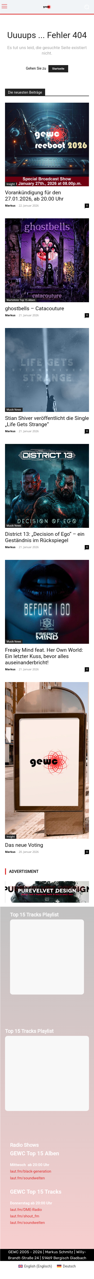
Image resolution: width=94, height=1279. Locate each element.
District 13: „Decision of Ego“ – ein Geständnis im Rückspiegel (44, 537)
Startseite (58, 68)
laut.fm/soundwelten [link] (27, 1178)
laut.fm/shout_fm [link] (24, 1216)
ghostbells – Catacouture (34, 308)
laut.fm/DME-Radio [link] (26, 1209)
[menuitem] (35, 1266)
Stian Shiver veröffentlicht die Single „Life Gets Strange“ (47, 421)
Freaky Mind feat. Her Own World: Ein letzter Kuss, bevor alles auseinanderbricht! (44, 656)
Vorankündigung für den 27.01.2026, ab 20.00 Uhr (34, 196)
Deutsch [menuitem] (69, 1266)
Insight (11, 184)
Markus (10, 205)
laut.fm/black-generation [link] (30, 1171)
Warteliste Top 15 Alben (21, 300)
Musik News (14, 409)
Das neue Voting (24, 845)
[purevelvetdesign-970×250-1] (47, 892)
